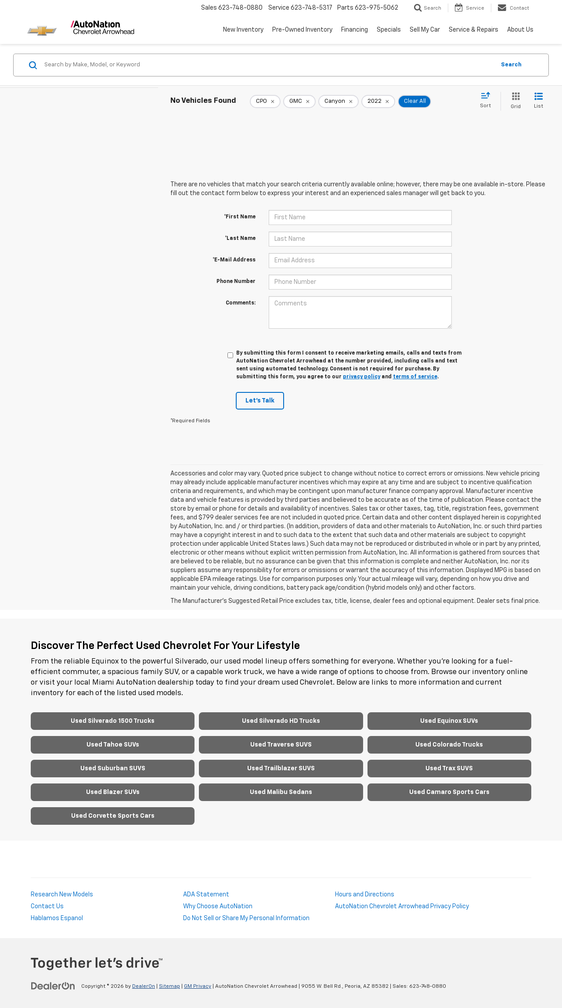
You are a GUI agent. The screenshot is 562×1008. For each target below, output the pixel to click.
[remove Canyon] (338, 101)
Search (511, 65)
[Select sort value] (488, 100)
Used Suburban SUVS (112, 768)
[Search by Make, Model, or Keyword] (268, 65)
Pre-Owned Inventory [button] (302, 30)
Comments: (241, 303)
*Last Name (240, 238)
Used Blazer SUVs (113, 792)
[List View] (538, 101)
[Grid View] (514, 101)
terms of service (415, 377)
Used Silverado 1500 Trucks (113, 721)
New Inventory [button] (243, 30)
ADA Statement (206, 895)
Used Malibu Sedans (281, 792)
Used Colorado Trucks (449, 745)
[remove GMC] (299, 101)
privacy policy (361, 377)
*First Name (240, 217)
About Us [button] (520, 30)
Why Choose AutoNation (217, 906)
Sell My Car (425, 30)
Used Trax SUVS (449, 768)
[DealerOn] (53, 986)
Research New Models (62, 895)
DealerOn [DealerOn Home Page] (143, 986)
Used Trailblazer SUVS (281, 768)
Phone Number (236, 281)
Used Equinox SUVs (449, 721)
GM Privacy (197, 986)
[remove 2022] (378, 101)
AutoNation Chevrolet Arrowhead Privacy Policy (402, 906)
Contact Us (47, 906)
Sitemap (169, 986)
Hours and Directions (364, 895)
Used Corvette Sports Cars (113, 816)
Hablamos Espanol (57, 918)
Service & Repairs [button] (473, 30)
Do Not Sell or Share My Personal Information (246, 918)
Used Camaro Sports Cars (449, 792)
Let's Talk (259, 401)
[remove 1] (265, 101)
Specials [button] (389, 30)
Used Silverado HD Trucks (281, 721)
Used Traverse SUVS (281, 745)
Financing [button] (354, 30)
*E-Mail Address (234, 260)
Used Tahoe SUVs (112, 745)
